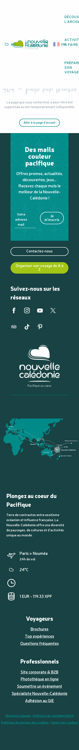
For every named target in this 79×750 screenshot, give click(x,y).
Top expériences (39, 636)
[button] (57, 44)
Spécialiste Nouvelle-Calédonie (39, 693)
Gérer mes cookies (64, 722)
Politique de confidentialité (53, 715)
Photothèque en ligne (40, 679)
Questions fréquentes (39, 643)
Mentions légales (18, 715)
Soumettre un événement (39, 686)
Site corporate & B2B (39, 672)
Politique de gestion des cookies (25, 722)
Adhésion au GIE (39, 700)
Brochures (39, 629)
